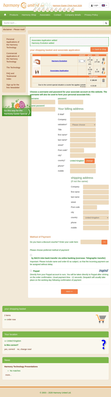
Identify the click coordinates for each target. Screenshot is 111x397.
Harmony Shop (29, 15)
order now (11, 319)
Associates (45, 15)
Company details (73, 15)
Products (14, 15)
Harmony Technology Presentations (21, 366)
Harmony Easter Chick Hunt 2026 (67, 5)
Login (94, 5)
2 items (7, 315)
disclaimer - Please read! (14, 29)
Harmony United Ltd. (23, 5)
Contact (57, 15)
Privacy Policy (91, 15)
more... (8, 375)
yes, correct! (9, 349)
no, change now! (24, 349)
